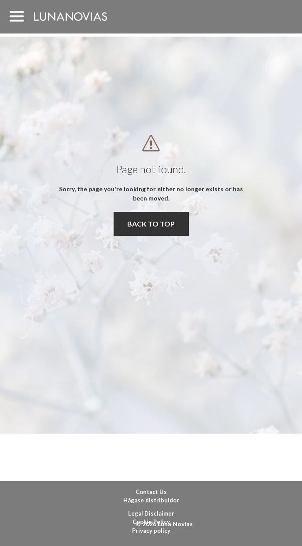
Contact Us (151, 491)
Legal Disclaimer (151, 513)
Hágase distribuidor (151, 500)
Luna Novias (70, 16)
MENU (16, 16)
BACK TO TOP (151, 223)
